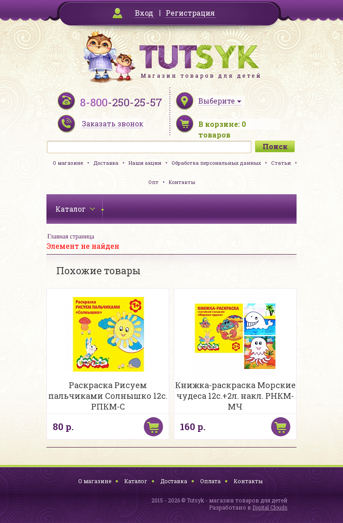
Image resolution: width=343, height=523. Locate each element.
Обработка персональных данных (216, 162)
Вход (144, 12)
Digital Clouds (270, 507)
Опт (153, 182)
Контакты (182, 182)
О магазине (68, 162)
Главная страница (70, 236)
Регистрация (190, 12)
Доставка (105, 162)
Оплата (210, 481)
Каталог (135, 481)
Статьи (281, 162)
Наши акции (145, 162)
